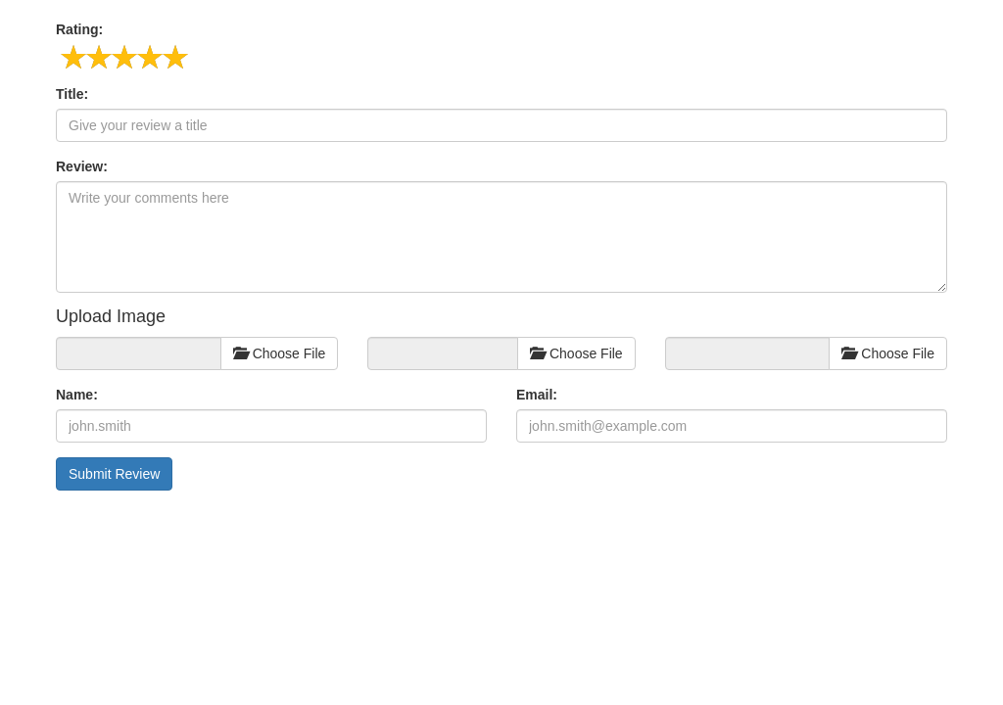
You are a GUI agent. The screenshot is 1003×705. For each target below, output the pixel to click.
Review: (82, 166)
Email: (536, 394)
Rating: (79, 29)
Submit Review (114, 474)
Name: (77, 394)
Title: (72, 94)
